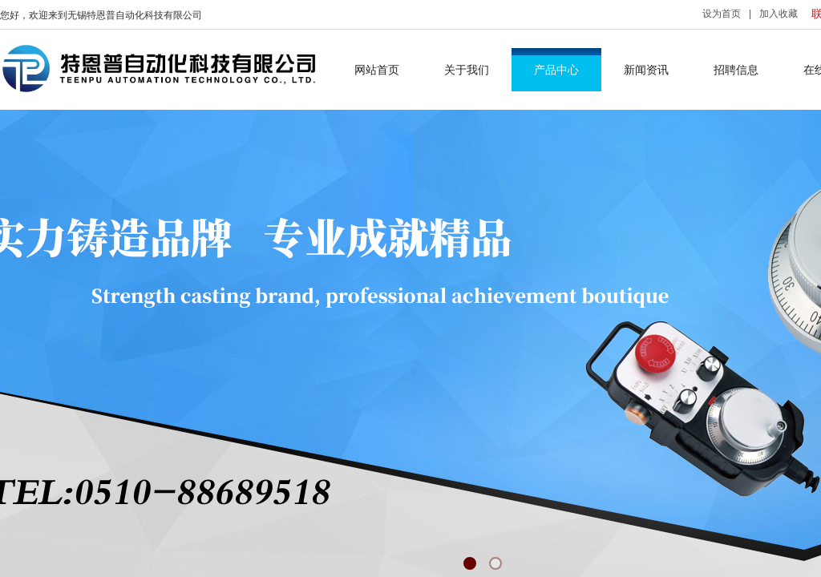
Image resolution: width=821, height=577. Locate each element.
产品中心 (556, 69)
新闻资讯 (646, 69)
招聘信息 (736, 69)
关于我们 (466, 69)
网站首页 (376, 69)
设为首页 (721, 13)
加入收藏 (778, 13)
